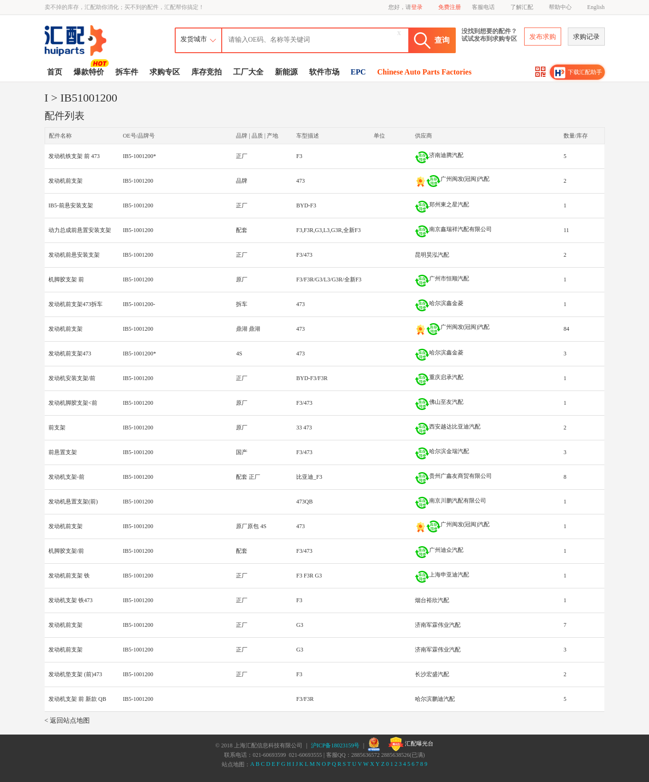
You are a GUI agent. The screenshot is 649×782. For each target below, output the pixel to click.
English (596, 7)
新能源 (286, 72)
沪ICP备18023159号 (335, 745)
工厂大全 (248, 72)
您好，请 (405, 7)
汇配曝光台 (410, 744)
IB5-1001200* (139, 156)
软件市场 (324, 72)
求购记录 (586, 36)
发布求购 (542, 36)
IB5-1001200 (138, 180)
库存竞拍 (206, 72)
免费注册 (449, 7)
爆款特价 (90, 71)
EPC (358, 72)
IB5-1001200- (139, 304)
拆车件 (126, 72)
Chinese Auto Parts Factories (424, 72)
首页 (54, 72)
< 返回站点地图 (67, 720)
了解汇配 (521, 7)
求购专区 (165, 72)
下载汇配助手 (578, 72)
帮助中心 (560, 7)
